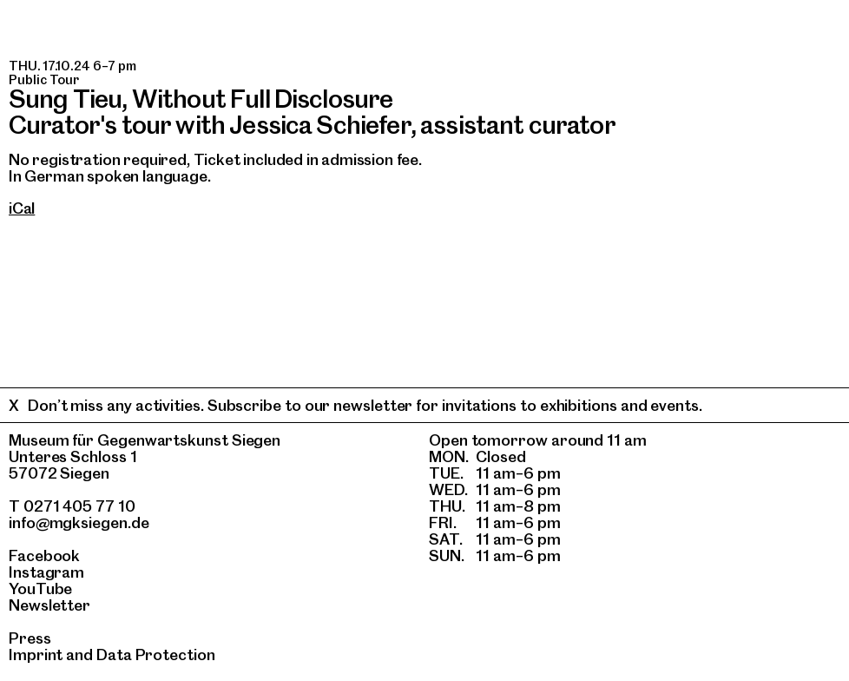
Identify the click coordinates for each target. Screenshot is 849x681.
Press (30, 638)
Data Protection (155, 654)
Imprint (36, 654)
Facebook (44, 555)
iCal (22, 208)
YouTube (40, 588)
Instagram (46, 572)
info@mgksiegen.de (79, 522)
